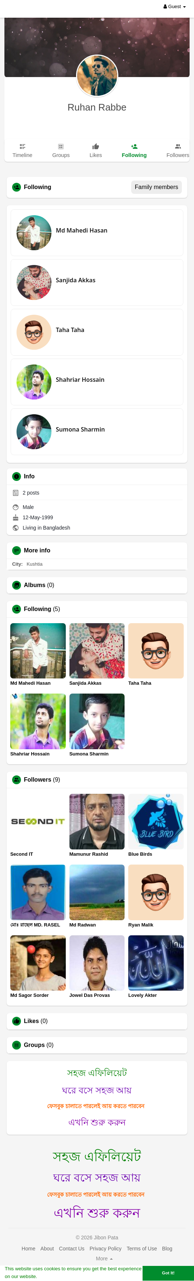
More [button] (104, 1258)
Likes (31, 1021)
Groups (34, 1045)
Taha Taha (70, 330)
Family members (156, 187)
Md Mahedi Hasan (81, 230)
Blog (167, 1249)
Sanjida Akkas (76, 280)
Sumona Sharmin (80, 429)
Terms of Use (142, 1249)
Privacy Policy (106, 1249)
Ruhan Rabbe (97, 107)
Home (28, 1249)
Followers (37, 780)
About (47, 1249)
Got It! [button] (168, 1272)
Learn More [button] (51, 1276)
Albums (35, 585)
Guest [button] (175, 6)
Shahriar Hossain (80, 380)
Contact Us (72, 1249)
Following (37, 609)
